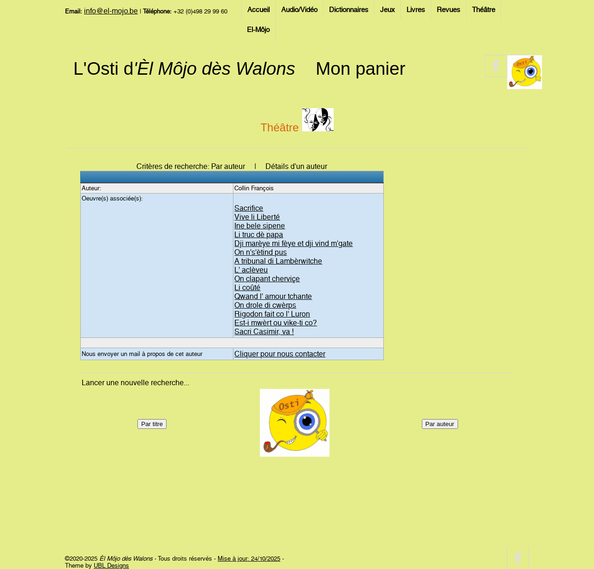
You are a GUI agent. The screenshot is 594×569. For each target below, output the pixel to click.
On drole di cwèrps (265, 305)
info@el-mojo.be (111, 10)
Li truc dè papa (258, 234)
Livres (416, 10)
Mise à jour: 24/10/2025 (249, 558)
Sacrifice (248, 208)
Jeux (387, 10)
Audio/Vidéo (299, 10)
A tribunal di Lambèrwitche (278, 261)
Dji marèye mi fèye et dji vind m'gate (293, 243)
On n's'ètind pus (260, 252)
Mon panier (360, 68)
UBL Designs (111, 565)
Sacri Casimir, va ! (264, 331)
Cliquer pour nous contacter (279, 353)
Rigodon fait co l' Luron (272, 314)
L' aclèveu (251, 269)
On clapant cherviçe (267, 278)
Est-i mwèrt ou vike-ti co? (275, 322)
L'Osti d (184, 68)
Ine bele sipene (259, 225)
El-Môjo (258, 30)
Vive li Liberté (257, 217)
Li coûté (247, 287)
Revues (448, 10)
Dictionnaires (348, 10)
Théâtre (483, 10)
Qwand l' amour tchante (273, 296)
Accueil (258, 10)
